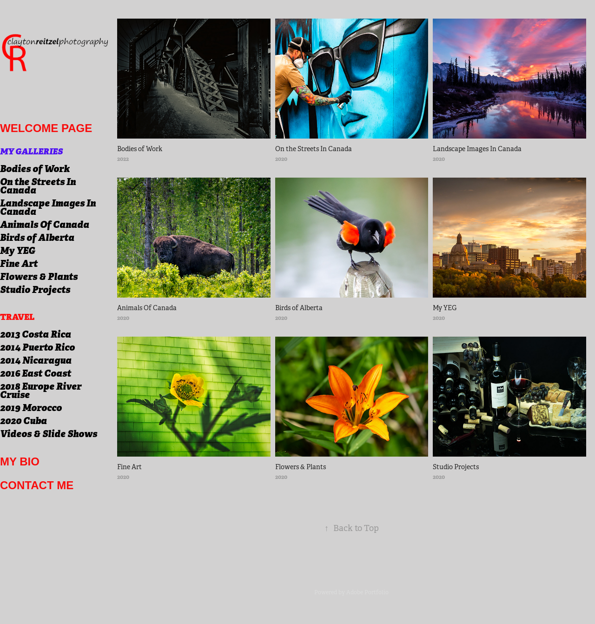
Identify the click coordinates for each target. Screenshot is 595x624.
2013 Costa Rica (35, 334)
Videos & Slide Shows (48, 434)
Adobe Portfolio (367, 592)
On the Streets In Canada (38, 186)
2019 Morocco (31, 408)
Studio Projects (35, 290)
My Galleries (31, 151)
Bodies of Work (35, 169)
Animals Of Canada (44, 225)
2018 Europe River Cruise (40, 390)
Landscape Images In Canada (48, 207)
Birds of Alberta (37, 238)
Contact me (36, 485)
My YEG (17, 251)
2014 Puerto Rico (37, 347)
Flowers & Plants (39, 277)
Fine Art (19, 264)
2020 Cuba (23, 421)
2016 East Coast (35, 373)
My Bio (20, 461)
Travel (17, 317)
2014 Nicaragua (36, 360)
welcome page (46, 128)
